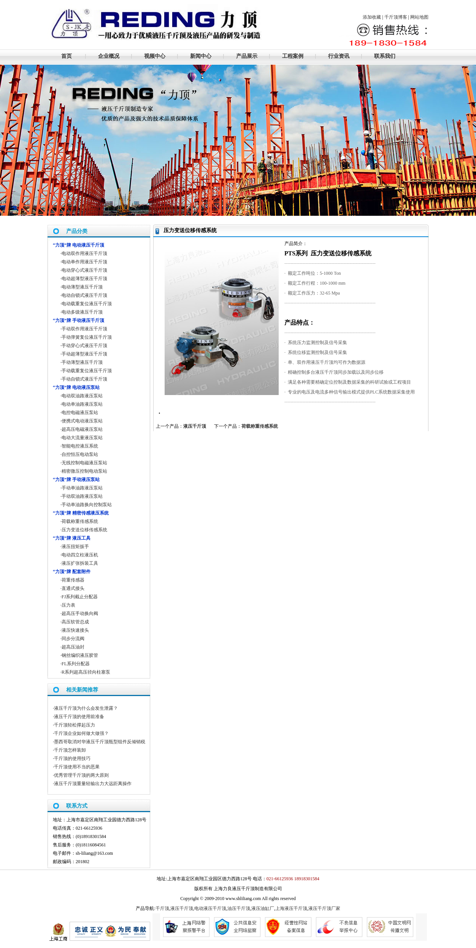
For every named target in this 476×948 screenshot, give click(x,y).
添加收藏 (372, 17)
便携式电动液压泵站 (82, 421)
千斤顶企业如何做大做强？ (81, 733)
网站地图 (419, 17)
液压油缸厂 (262, 908)
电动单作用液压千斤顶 (84, 261)
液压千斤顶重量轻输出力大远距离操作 (93, 783)
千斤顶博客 (395, 17)
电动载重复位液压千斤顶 (87, 303)
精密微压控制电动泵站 (84, 471)
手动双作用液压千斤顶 (84, 328)
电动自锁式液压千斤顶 (84, 295)
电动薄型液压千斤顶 (82, 287)
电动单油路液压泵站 (82, 404)
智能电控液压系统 (80, 446)
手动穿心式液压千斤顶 (84, 345)
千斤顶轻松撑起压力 (74, 725)
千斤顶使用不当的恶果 (77, 767)
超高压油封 (73, 647)
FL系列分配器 (76, 663)
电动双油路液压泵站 (82, 395)
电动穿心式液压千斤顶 (84, 270)
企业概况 (108, 56)
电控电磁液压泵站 (80, 412)
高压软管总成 (75, 622)
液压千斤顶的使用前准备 (79, 716)
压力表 (68, 605)
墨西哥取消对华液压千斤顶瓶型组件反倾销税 (99, 741)
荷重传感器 (73, 580)
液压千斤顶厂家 (324, 908)
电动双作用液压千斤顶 (84, 253)
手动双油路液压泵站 (82, 496)
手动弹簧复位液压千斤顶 (87, 337)
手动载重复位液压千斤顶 (87, 370)
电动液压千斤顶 (210, 908)
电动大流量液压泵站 (82, 437)
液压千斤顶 (194, 426)
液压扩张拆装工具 (80, 563)
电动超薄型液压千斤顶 (84, 278)
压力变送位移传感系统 (84, 529)
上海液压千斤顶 (291, 908)
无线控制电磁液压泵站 (84, 462)
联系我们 (384, 56)
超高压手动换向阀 (80, 613)
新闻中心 (200, 56)
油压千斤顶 (238, 908)
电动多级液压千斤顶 (82, 312)
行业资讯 (338, 56)
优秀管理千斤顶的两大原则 (81, 775)
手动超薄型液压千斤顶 (84, 354)
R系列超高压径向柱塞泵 (86, 672)
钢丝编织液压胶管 (80, 655)
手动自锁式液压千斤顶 (84, 379)
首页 (66, 56)
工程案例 (292, 56)
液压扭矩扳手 (75, 546)
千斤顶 (162, 908)
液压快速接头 (75, 630)
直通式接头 (73, 588)
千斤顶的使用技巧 (72, 758)
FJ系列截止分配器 (80, 596)
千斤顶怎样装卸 (70, 750)
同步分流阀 (73, 638)
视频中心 (154, 56)
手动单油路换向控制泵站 (87, 504)
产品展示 (246, 56)
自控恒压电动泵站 (80, 454)
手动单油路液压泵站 (82, 488)
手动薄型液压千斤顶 (82, 362)
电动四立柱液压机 (80, 555)
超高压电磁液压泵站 (82, 429)
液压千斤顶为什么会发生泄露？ (86, 708)
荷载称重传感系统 (259, 426)
